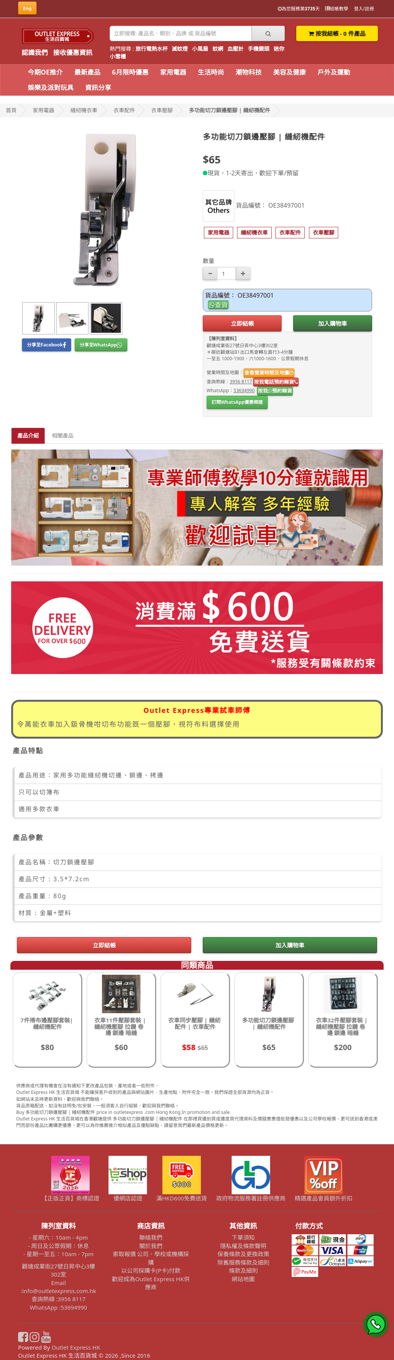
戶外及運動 (333, 72)
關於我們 (150, 1246)
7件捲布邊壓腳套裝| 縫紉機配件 (46, 1023)
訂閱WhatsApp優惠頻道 (237, 402)
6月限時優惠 (130, 72)
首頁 (11, 110)
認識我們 (35, 52)
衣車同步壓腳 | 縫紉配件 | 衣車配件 (194, 1023)
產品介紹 (28, 435)
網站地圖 (243, 1279)
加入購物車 (332, 323)
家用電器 (173, 72)
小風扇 (200, 48)
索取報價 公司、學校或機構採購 (151, 1258)
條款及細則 (243, 1270)
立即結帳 (242, 323)
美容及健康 (289, 72)
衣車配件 (124, 110)
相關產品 (62, 435)
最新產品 (87, 72)
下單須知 (243, 1237)
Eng (27, 8)
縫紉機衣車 (83, 110)
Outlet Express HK (76, 1347)
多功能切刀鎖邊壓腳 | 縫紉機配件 (229, 110)
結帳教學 (336, 8)
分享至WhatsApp (101, 344)
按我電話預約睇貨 (276, 381)
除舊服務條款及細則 (243, 1262)
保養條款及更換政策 (243, 1254)
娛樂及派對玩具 (50, 87)
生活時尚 (211, 72)
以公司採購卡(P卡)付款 (150, 1270)
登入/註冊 (364, 8)
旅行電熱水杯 (151, 48)
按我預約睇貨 (275, 390)
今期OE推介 (45, 72)
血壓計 (235, 48)
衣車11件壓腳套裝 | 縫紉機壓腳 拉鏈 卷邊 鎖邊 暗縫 (120, 1026)
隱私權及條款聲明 (243, 1246)
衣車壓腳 (162, 110)
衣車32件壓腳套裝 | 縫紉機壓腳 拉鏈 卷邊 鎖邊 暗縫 (341, 1026)
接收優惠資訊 (72, 52)
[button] (218, 232)
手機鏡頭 (258, 48)
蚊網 (217, 48)
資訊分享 (98, 87)
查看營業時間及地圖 (269, 372)
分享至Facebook (46, 344)
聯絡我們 (150, 1237)
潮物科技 (248, 72)
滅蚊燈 (180, 48)
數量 (208, 261)
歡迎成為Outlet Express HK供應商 (151, 1283)
